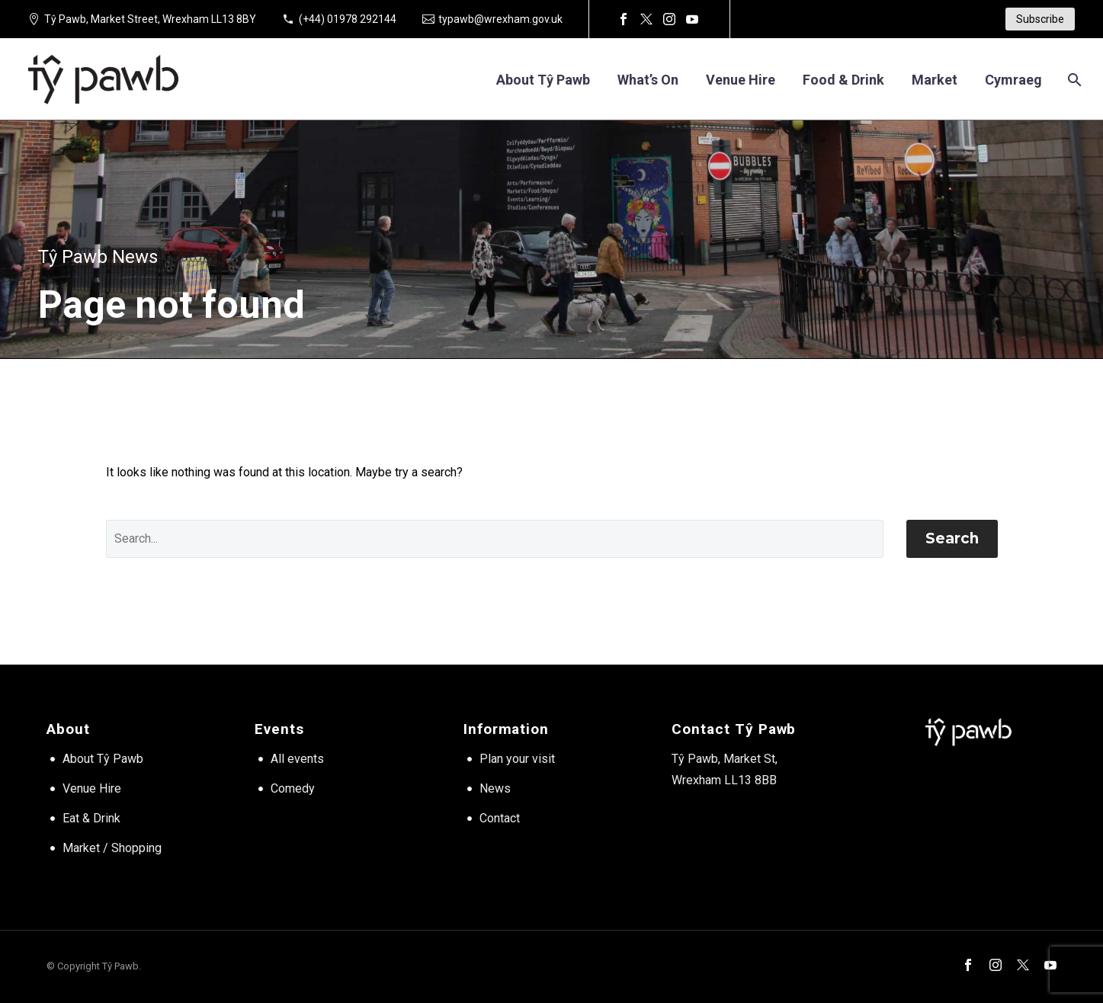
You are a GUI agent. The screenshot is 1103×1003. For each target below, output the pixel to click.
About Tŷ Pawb (543, 80)
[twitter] (1023, 965)
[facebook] (968, 965)
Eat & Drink (91, 818)
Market (934, 80)
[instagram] (995, 965)
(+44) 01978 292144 (347, 19)
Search (952, 538)
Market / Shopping (112, 848)
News (495, 788)
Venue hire (740, 80)
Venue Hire (92, 788)
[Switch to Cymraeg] (1013, 79)
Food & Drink (843, 80)
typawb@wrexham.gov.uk (500, 19)
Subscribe (1040, 19)
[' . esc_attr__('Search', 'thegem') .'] (494, 539)
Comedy (293, 788)
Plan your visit (517, 758)
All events (297, 758)
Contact (499, 818)
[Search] (1073, 79)
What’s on (647, 80)
